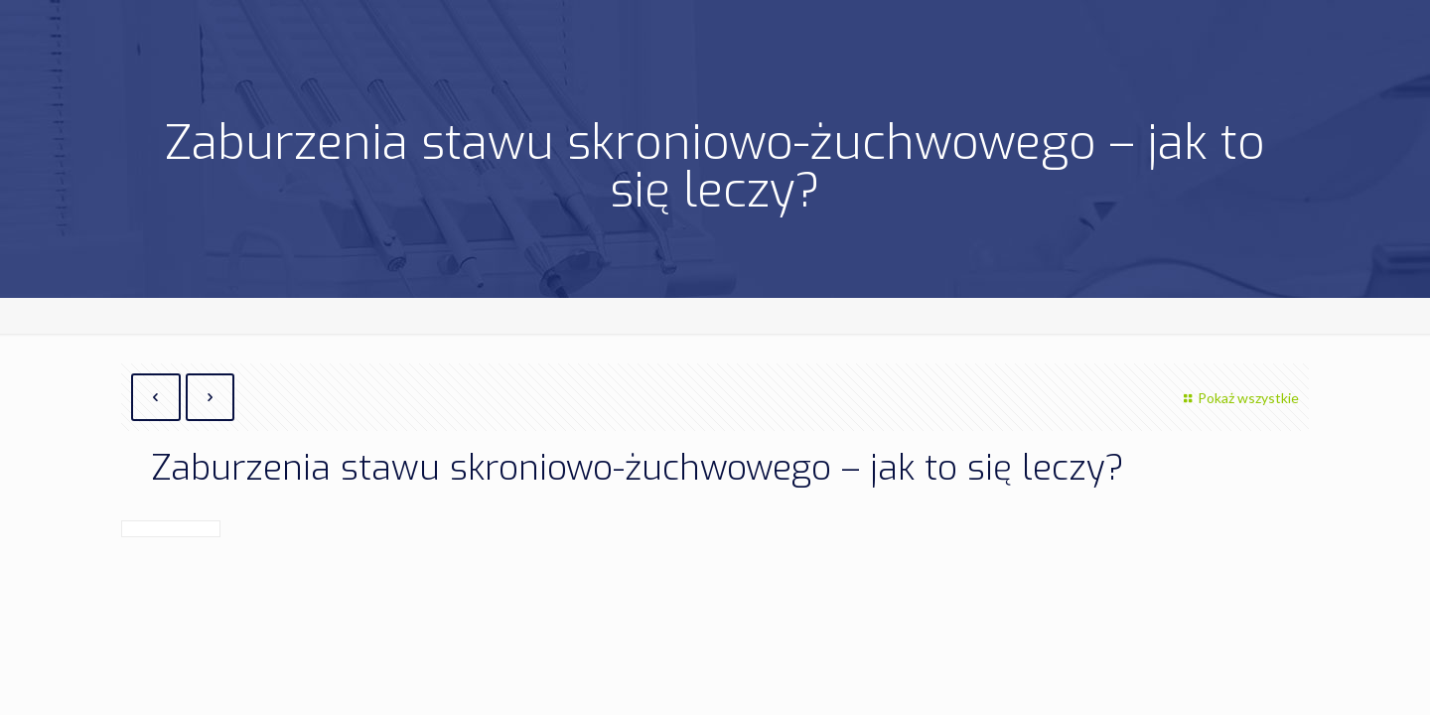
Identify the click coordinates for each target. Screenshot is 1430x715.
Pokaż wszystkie (1238, 397)
